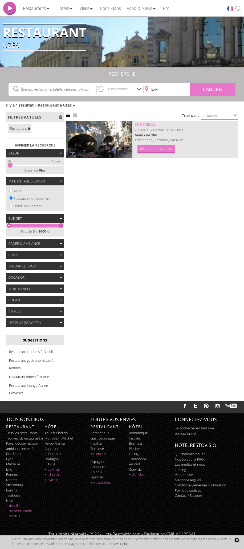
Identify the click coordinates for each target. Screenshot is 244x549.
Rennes (12, 474)
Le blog (180, 469)
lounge (135, 453)
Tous (17, 191)
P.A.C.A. (50, 464)
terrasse (97, 448)
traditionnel (138, 459)
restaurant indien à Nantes (30, 376)
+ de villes (13, 505)
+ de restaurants (19, 511)
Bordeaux (13, 453)
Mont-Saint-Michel (58, 438)
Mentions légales (188, 480)
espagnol (98, 461)
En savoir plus (118, 544)
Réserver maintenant (156, 148)
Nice (9, 500)
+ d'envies (98, 453)
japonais (97, 477)
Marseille (13, 464)
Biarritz (11, 490)
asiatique (98, 466)
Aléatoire (210, 115)
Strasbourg (14, 484)
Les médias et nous (190, 464)
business (136, 443)
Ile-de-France (54, 443)
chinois (96, 472)
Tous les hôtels (56, 432)
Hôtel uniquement (27, 206)
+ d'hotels (52, 474)
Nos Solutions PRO (189, 459)
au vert (134, 464)
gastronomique (103, 438)
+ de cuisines (101, 482)
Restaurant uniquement (31, 198)
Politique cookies (188, 490)
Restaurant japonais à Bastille (32, 351)
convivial (136, 469)
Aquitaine (51, 448)
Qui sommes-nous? (190, 454)
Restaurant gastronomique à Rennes (31, 364)
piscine (134, 448)
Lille (9, 469)
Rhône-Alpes (54, 453)
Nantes (11, 479)
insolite (96, 443)
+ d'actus (13, 516)
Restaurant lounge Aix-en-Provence (29, 389)
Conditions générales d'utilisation (200, 485)
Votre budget (118, 89)
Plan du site (184, 474)
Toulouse (13, 495)
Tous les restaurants (22, 432)
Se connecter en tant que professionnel (194, 431)
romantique (100, 432)
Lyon (10, 459)
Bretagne (51, 459)
